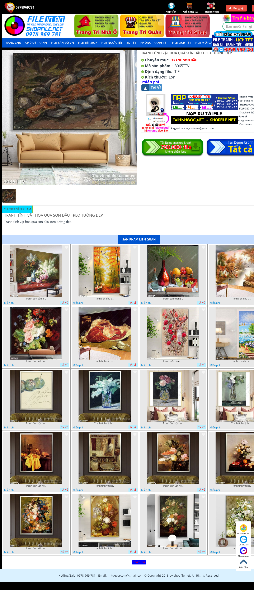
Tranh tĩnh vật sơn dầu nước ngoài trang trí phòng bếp (104, 361)
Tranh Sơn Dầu (184, 60)
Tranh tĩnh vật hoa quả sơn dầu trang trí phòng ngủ (241, 485)
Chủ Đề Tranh (36, 43)
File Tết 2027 (87, 43)
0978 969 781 (243, 529)
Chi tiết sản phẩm (17, 209)
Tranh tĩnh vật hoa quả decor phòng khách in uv (36, 361)
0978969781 (19, 7)
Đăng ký (236, 8)
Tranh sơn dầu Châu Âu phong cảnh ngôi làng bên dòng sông (241, 298)
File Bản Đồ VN (62, 43)
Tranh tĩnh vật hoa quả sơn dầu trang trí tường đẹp (104, 423)
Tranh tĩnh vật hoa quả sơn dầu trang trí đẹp (36, 485)
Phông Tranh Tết (154, 43)
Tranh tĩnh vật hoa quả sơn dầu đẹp (36, 548)
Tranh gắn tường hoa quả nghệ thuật (173, 298)
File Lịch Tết (181, 43)
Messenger (243, 552)
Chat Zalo (244, 541)
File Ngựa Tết (111, 43)
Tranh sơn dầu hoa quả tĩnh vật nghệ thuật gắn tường (36, 298)
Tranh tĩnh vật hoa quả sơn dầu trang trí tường (241, 423)
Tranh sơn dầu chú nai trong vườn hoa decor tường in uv (173, 361)
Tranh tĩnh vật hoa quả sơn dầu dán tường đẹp (36, 423)
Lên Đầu (243, 563)
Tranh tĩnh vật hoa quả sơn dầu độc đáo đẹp (173, 485)
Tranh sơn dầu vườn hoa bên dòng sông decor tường (241, 361)
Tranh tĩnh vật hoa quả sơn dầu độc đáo (104, 548)
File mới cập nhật (209, 43)
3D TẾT (131, 43)
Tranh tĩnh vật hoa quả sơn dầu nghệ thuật (173, 423)
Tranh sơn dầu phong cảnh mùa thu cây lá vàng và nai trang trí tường (104, 298)
